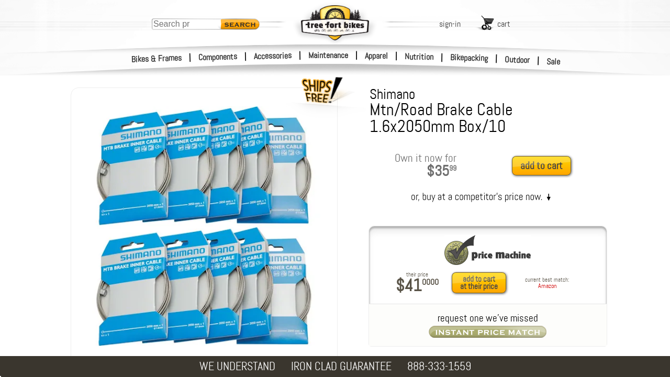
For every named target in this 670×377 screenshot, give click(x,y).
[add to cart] (544, 166)
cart (503, 23)
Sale (553, 62)
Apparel (376, 55)
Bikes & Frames (156, 58)
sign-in (450, 23)
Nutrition (419, 56)
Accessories (273, 56)
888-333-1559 (439, 366)
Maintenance (328, 55)
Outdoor (517, 59)
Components (218, 57)
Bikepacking (469, 58)
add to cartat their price (479, 283)
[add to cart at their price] (482, 282)
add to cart (541, 165)
